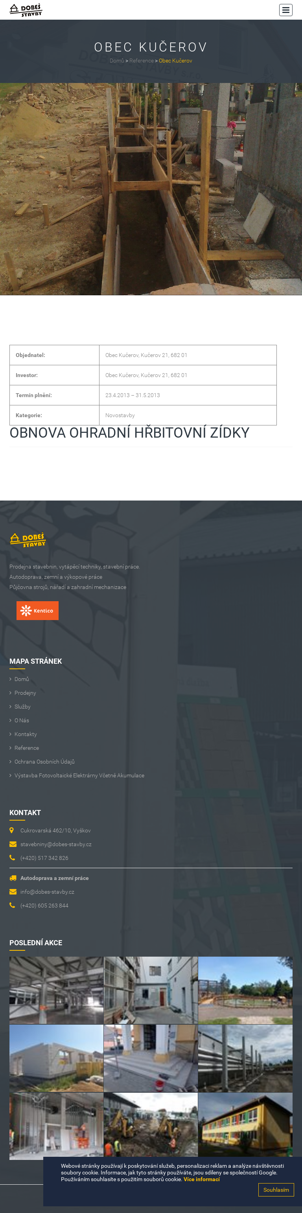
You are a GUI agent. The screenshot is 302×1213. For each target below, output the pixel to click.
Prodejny (25, 693)
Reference (141, 60)
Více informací (202, 1179)
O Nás (22, 720)
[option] (151, 189)
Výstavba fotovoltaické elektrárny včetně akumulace (79, 775)
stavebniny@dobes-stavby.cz (56, 844)
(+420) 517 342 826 (44, 858)
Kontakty (26, 734)
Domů (117, 60)
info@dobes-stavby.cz (47, 892)
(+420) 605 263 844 (44, 905)
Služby (23, 706)
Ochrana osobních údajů (45, 761)
